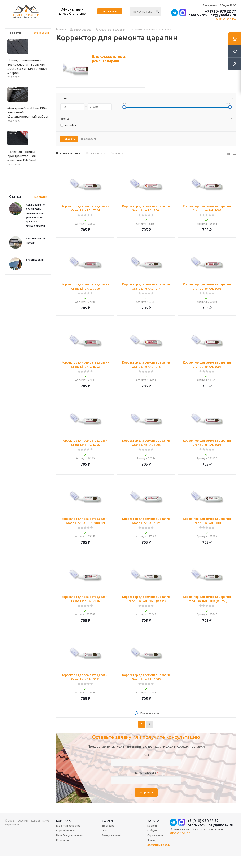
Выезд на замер (112, 835)
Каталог (154, 820)
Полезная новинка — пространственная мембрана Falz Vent (23, 156)
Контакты (62, 840)
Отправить (146, 792)
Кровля (152, 825)
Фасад (151, 840)
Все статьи (40, 197)
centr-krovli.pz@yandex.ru (212, 15)
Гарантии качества (68, 825)
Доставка (108, 825)
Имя (146, 754)
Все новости (41, 32)
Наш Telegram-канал (69, 835)
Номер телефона (146, 772)
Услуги (107, 820)
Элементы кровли (158, 844)
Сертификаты (65, 830)
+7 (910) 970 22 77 (220, 11)
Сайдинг (152, 830)
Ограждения (155, 835)
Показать (69, 138)
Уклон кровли (35, 259)
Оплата (106, 830)
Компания (64, 820)
